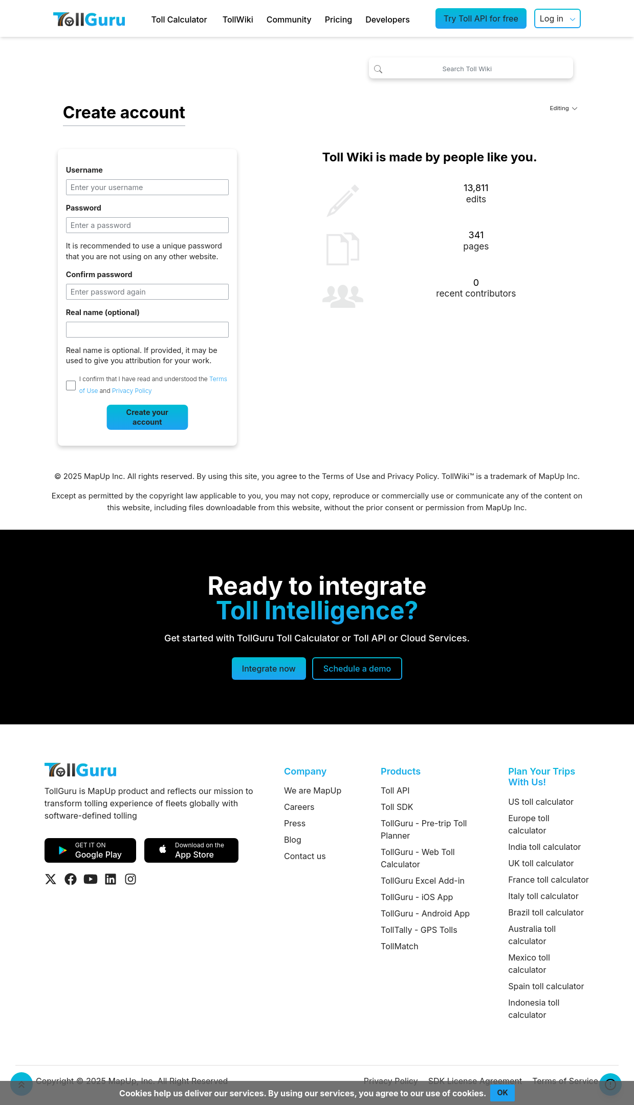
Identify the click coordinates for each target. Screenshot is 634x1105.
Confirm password (99, 274)
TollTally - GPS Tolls (419, 930)
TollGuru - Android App (425, 913)
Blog (292, 840)
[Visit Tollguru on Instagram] (130, 879)
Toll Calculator (179, 19)
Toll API (395, 790)
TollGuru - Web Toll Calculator (418, 858)
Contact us (305, 856)
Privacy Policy (132, 391)
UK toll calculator (541, 863)
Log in (551, 18)
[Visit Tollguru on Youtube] (90, 879)
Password (83, 207)
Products (401, 771)
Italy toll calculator (543, 896)
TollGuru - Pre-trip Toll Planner (424, 829)
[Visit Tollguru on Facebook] (70, 879)
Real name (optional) (103, 312)
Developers (387, 19)
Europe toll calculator (528, 824)
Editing (564, 108)
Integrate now (269, 668)
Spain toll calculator (546, 986)
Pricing (338, 19)
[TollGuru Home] (89, 18)
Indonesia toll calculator (533, 1008)
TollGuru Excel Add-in (423, 880)
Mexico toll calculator (529, 963)
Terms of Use (346, 476)
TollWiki (238, 19)
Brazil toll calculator (546, 912)
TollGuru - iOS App (417, 897)
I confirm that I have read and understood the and (153, 384)
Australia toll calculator (532, 935)
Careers (299, 807)
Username (84, 169)
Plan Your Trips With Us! (541, 777)
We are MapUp (312, 790)
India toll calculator (544, 847)
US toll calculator (541, 802)
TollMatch (400, 946)
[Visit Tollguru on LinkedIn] (110, 879)
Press (294, 823)
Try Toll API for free (481, 18)
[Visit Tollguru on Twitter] (51, 879)
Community (289, 19)
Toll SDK (397, 807)
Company (305, 771)
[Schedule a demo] (357, 668)
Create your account (147, 417)
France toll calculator (548, 879)
